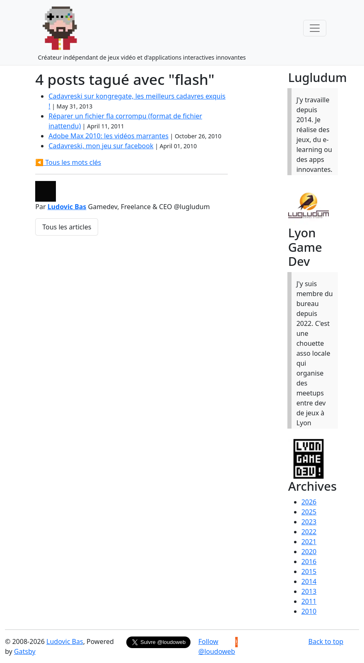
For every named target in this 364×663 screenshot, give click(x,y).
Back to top (326, 641)
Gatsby (25, 651)
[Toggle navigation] (314, 28)
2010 (309, 611)
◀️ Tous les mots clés (68, 162)
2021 (309, 541)
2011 (309, 601)
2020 (309, 551)
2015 (309, 571)
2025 (309, 511)
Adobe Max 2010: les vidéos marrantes (108, 135)
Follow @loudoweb (216, 646)
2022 (309, 531)
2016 (309, 561)
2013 (309, 591)
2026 (309, 501)
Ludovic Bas (67, 206)
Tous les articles (66, 226)
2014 (309, 581)
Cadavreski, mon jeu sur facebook (100, 145)
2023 (309, 521)
